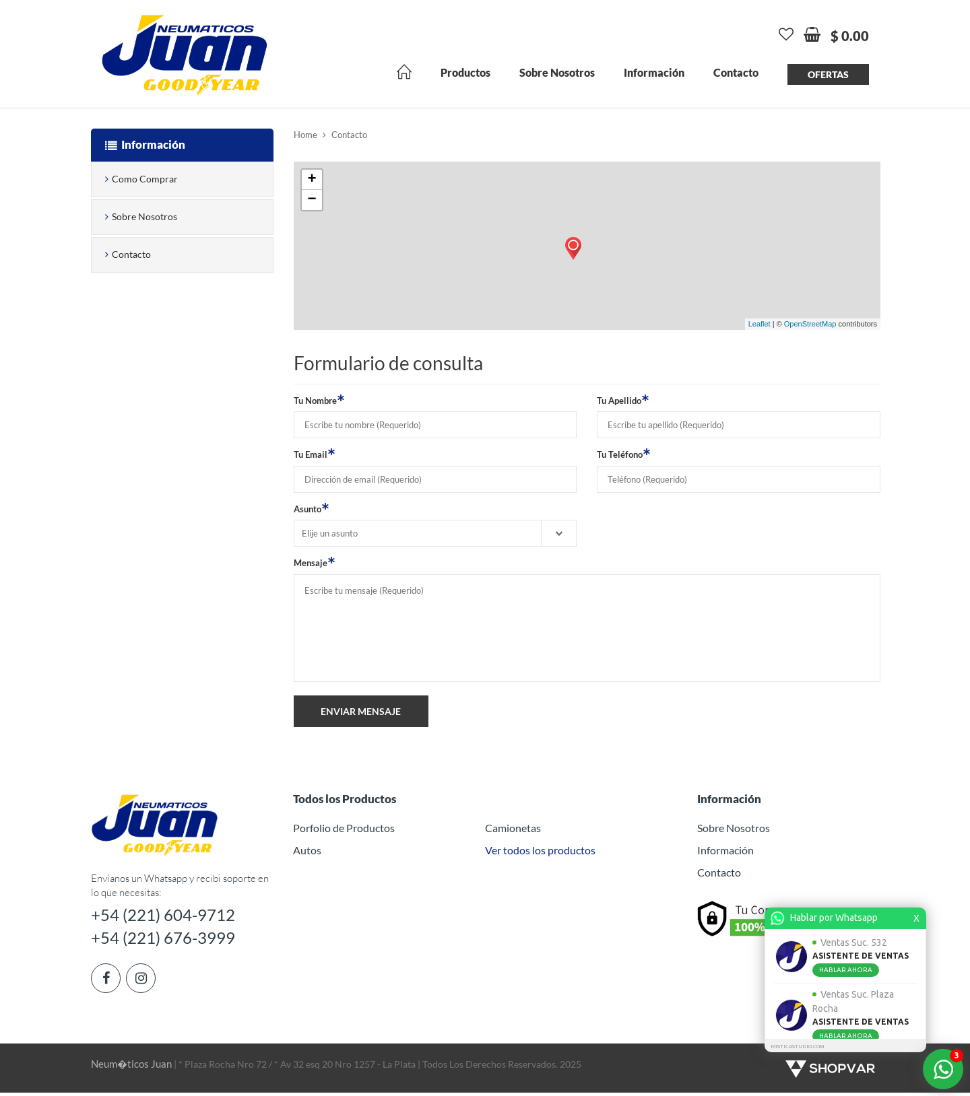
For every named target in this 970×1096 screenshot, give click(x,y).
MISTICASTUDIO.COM (797, 1046)
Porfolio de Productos (344, 828)
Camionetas (513, 828)
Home (305, 135)
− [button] (311, 200)
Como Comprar (145, 179)
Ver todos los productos (540, 850)
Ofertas (828, 75)
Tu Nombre (319, 400)
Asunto (311, 508)
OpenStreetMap (810, 324)
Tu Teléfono (624, 454)
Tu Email (314, 454)
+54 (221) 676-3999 (168, 940)
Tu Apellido (623, 400)
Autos (307, 850)
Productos (465, 73)
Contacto (735, 73)
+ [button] (311, 180)
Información (654, 73)
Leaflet (759, 324)
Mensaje (314, 563)
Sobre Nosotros (557, 73)
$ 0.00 (850, 36)
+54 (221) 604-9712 (168, 915)
